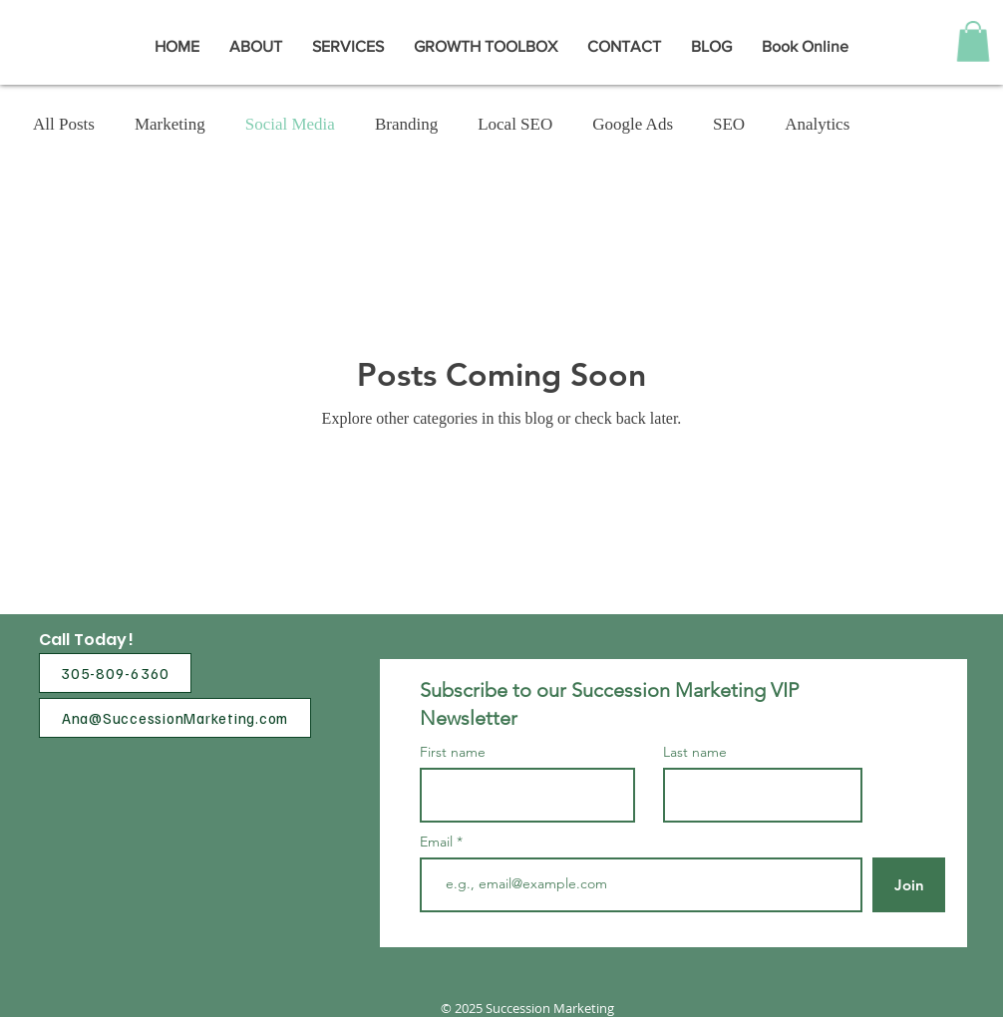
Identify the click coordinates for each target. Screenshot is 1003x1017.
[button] (973, 41)
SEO (729, 124)
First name (453, 752)
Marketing (170, 124)
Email (438, 841)
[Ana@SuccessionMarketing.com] (175, 718)
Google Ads (632, 124)
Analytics (817, 124)
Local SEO (515, 124)
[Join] (908, 884)
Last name (695, 752)
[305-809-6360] (115, 673)
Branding (406, 124)
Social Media (290, 124)
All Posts (64, 124)
